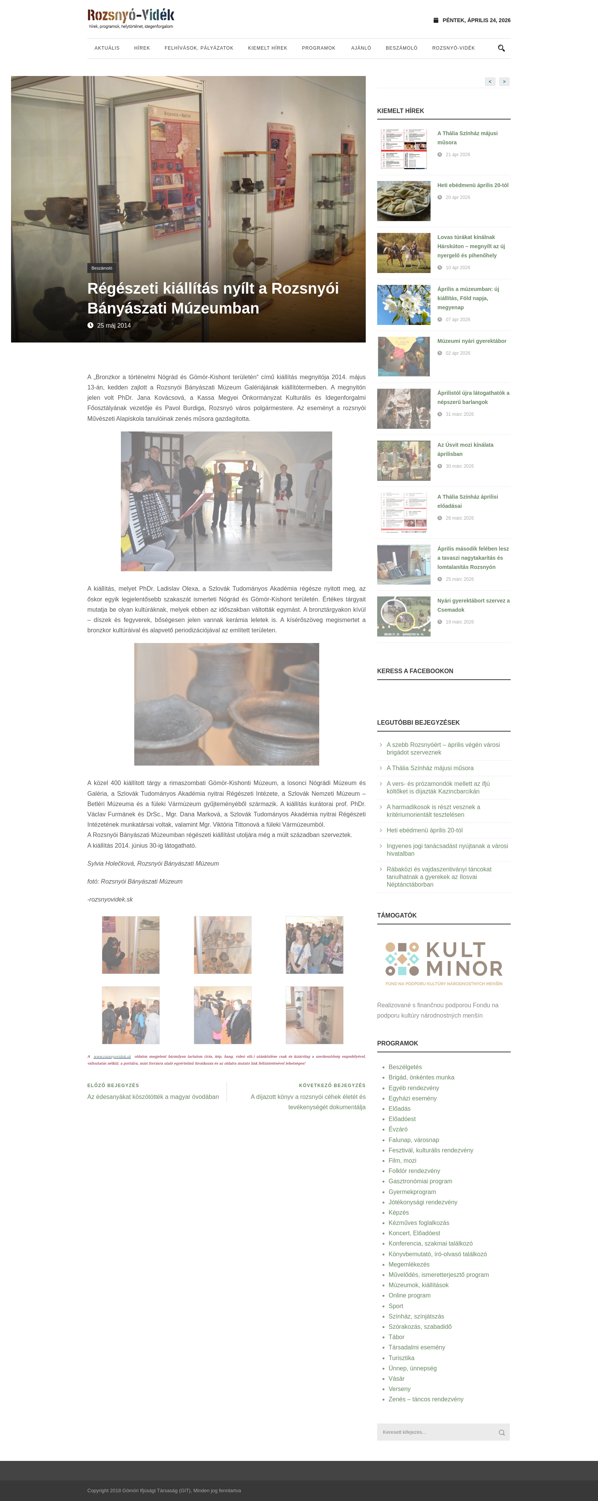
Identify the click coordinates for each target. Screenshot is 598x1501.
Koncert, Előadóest (414, 1233)
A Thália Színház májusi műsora (430, 768)
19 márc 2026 (460, 622)
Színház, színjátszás (416, 1316)
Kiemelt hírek (267, 48)
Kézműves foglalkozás (419, 1223)
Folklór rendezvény (414, 1171)
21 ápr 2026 (458, 154)
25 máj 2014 (114, 325)
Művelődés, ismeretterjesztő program (439, 1275)
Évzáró (398, 1129)
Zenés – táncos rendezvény (426, 1399)
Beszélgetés (405, 1067)
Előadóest (402, 1119)
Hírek (142, 48)
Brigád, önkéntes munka (422, 1077)
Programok (319, 48)
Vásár (397, 1378)
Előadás (400, 1108)
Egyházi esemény (413, 1098)
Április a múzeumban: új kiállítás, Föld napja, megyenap (468, 298)
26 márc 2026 (460, 518)
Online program (410, 1295)
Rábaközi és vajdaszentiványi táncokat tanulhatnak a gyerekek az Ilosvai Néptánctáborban (439, 877)
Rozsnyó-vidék (453, 48)
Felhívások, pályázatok (199, 48)
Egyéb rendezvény (414, 1088)
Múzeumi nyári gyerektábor (471, 341)
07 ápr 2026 (458, 319)
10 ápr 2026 (458, 267)
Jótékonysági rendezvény (423, 1202)
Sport (396, 1306)
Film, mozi (402, 1160)
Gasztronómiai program (420, 1181)
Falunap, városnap (414, 1140)
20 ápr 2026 (458, 197)
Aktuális (107, 48)
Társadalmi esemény (417, 1347)
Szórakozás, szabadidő (420, 1326)
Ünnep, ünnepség (413, 1368)
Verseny (400, 1389)
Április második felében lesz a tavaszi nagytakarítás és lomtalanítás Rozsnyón (473, 558)
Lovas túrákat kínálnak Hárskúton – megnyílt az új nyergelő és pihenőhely (471, 246)
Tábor (397, 1337)
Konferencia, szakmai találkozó (431, 1243)
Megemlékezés (409, 1264)
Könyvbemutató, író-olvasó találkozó (438, 1254)
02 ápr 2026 (458, 353)
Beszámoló (402, 48)
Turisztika (402, 1358)
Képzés (399, 1212)
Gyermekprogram (412, 1192)
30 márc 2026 (460, 466)
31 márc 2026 (460, 414)
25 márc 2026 (460, 579)
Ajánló (361, 48)
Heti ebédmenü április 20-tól (473, 185)
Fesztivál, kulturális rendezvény (431, 1150)
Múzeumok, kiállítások (418, 1285)
